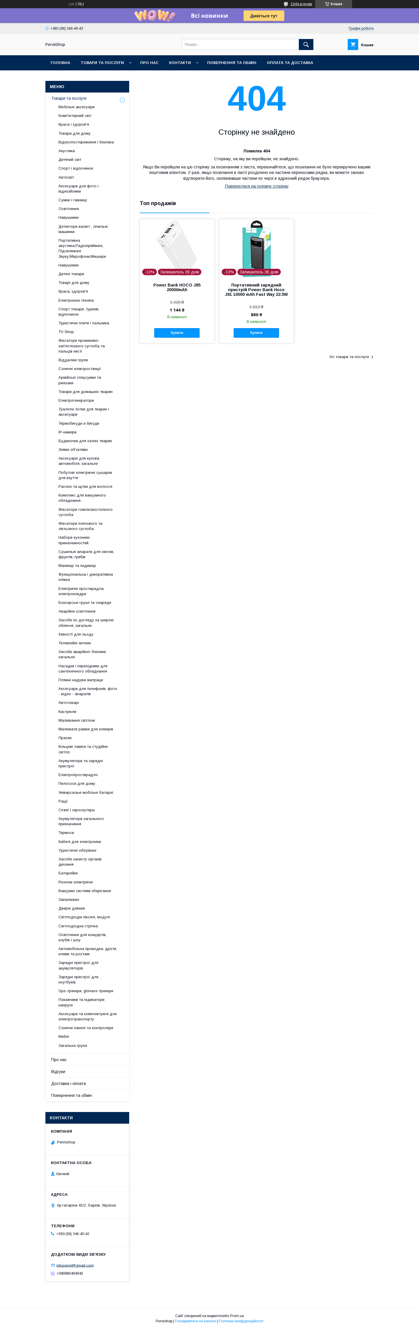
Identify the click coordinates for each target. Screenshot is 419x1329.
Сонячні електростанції (79, 369)
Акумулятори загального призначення (81, 821)
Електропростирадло (78, 775)
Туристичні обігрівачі (77, 850)
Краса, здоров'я (73, 291)
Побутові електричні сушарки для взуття (85, 475)
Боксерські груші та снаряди (84, 602)
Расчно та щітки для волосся (85, 486)
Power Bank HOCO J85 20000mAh (176, 287)
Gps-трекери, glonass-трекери (85, 991)
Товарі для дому (73, 282)
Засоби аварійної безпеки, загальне (82, 654)
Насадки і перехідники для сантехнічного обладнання (82, 668)
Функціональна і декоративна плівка (85, 577)
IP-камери (67, 432)
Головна (60, 63)
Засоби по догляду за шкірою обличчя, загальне (86, 622)
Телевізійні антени (74, 643)
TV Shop (66, 332)
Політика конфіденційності (241, 1321)
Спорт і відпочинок (75, 168)
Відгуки (58, 1071)
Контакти (180, 63)
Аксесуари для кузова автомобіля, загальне (78, 461)
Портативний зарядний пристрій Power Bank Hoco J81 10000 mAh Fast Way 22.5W (256, 290)
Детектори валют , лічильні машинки (83, 229)
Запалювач (68, 899)
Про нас (149, 63)
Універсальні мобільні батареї (85, 792)
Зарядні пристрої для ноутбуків (78, 979)
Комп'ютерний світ (74, 115)
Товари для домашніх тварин (85, 391)
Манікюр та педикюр (77, 565)
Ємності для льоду (75, 634)
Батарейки (68, 873)
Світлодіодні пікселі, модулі (84, 917)
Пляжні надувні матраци (80, 680)
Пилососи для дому (76, 783)
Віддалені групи (73, 360)
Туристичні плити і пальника (83, 323)
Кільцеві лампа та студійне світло (83, 749)
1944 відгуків (301, 4)
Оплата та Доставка (290, 63)
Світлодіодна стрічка (78, 926)
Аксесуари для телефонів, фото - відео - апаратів (87, 691)
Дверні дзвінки (71, 908)
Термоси (66, 832)
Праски (65, 738)
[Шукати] (306, 44)
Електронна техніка (76, 300)
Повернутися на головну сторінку (257, 186)
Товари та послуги (102, 63)
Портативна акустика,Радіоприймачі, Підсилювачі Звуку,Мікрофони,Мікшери (82, 248)
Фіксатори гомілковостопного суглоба (85, 512)
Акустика (66, 151)
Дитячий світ (69, 159)
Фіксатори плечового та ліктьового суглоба (80, 526)
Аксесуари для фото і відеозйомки (78, 188)
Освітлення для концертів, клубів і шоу (82, 937)
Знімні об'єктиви (73, 449)
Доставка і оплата (68, 1083)
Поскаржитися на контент (195, 1321)
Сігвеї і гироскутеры (76, 810)
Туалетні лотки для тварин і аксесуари (83, 412)
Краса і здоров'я (73, 124)
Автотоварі (68, 702)
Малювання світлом (76, 720)
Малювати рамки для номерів (85, 729)
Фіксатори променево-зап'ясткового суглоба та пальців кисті (81, 345)
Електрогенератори (76, 400)
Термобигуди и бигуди (78, 423)
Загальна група (72, 1045)
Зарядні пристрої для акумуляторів (78, 965)
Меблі (63, 1036)
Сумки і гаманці (72, 200)
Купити (177, 333)
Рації (63, 801)
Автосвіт (66, 177)
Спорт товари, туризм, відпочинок (78, 311)
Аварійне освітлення (76, 611)
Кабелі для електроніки (79, 841)
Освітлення (68, 209)
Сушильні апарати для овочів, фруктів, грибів (86, 554)
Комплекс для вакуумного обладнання (82, 498)
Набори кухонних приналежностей (74, 540)
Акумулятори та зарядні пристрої (80, 763)
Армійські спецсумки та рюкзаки (79, 380)
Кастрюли (67, 711)
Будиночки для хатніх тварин (85, 441)
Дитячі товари (71, 274)
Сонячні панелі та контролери (85, 1028)
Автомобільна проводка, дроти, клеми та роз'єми (87, 951)
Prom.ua (237, 1316)
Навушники (68, 217)
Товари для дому (74, 133)
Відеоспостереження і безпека (86, 142)
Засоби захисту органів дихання (80, 862)
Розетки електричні (75, 882)
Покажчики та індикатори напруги (81, 1002)
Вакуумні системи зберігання (84, 891)
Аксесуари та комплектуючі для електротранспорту (87, 1016)
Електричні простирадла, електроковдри (81, 591)
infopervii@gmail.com (75, 1265)
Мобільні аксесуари (76, 107)
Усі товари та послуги (349, 357)
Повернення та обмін (231, 63)
